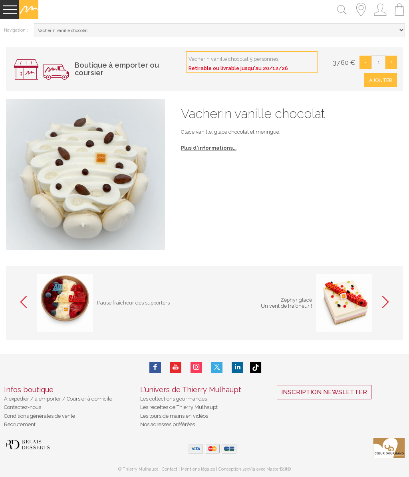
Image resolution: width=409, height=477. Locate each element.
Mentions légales (198, 469)
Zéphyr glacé (296, 300)
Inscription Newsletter (324, 392)
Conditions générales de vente (39, 416)
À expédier (17, 399)
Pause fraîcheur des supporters (134, 303)
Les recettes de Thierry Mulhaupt (179, 407)
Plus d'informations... (208, 148)
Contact (169, 469)
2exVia (249, 469)
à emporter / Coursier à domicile (73, 399)
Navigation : (16, 30)
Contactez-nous (22, 407)
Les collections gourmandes (173, 399)
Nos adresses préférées (167, 424)
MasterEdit (277, 469)
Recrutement (20, 424)
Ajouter (380, 80)
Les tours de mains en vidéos (174, 416)
